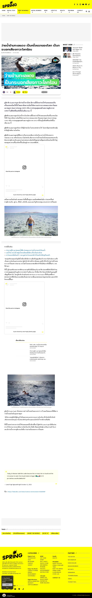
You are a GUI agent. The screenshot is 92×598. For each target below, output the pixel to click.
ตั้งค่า (7, 587)
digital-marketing (33, 581)
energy (30, 572)
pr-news (42, 567)
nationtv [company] (71, 569)
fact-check (43, 561)
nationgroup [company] (72, 560)
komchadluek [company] (72, 563)
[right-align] (86, 11)
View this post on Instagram (13, 171)
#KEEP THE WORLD (33, 533)
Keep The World (11, 15)
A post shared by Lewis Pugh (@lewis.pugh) (24, 194)
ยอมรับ (7, 584)
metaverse (31, 561)
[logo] (9, 4)
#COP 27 (45, 533)
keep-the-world (58, 569)
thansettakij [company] (72, 582)
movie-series (44, 579)
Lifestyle (42, 576)
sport (42, 560)
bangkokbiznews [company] (73, 566)
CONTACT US (56, 578)
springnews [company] (71, 572)
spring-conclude (58, 565)
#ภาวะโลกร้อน (6, 533)
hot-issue (43, 558)
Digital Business (32, 579)
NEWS (41, 556)
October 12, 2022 (26, 484)
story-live (56, 574)
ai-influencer (57, 572)
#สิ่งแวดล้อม (54, 533)
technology (32, 558)
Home (3, 15)
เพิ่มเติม (4, 581)
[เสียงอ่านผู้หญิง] (16, 92)
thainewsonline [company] (73, 575)
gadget (30, 565)
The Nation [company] (71, 556)
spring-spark (57, 570)
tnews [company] (70, 579)
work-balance (44, 583)
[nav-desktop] (3, 10)
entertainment (45, 570)
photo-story (44, 563)
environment (32, 574)
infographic (44, 565)
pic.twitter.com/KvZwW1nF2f (16, 478)
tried (54, 567)
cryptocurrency (33, 585)
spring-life (43, 577)
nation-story (44, 572)
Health (54, 556)
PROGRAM (55, 562)
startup (30, 563)
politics (42, 568)
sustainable (31, 576)
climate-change (33, 570)
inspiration (43, 581)
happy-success (57, 563)
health (55, 558)
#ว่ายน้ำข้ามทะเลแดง (18, 533)
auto (29, 560)
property (31, 583)
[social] (74, 4)
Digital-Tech (31, 556)
